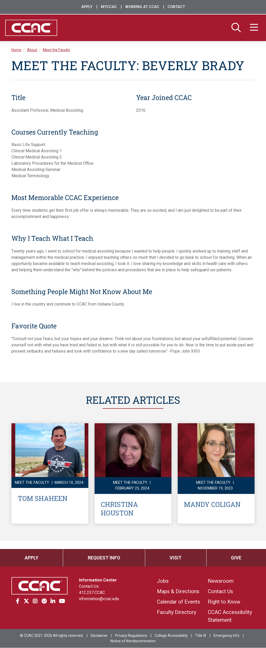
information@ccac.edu (99, 599)
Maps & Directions (178, 592)
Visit (176, 558)
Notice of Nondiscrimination (133, 641)
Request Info (104, 558)
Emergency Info (227, 636)
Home (16, 50)
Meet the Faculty (56, 50)
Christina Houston (119, 508)
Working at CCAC (142, 7)
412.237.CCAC (92, 592)
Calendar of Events (178, 602)
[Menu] (254, 28)
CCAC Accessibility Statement (230, 616)
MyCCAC (109, 7)
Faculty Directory (176, 612)
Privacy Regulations (131, 636)
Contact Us (89, 586)
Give (236, 558)
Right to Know (224, 602)
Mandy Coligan (212, 504)
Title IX (200, 636)
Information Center (98, 580)
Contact (176, 7)
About (32, 50)
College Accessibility (171, 636)
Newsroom (221, 581)
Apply (86, 7)
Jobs (163, 581)
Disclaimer (99, 636)
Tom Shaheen (43, 498)
